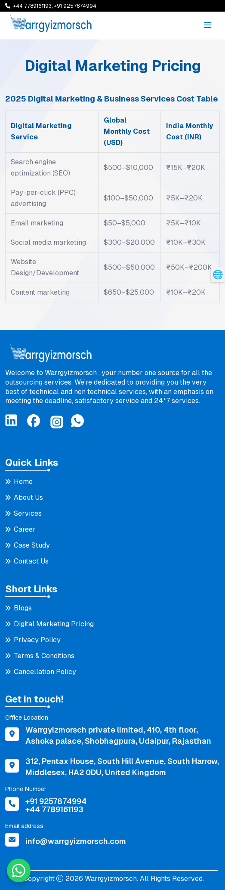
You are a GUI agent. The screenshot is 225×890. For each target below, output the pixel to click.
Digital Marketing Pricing (54, 623)
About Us (28, 497)
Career (25, 529)
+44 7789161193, (33, 6)
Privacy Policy (37, 639)
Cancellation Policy (45, 671)
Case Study (32, 545)
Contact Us (31, 561)
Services (28, 513)
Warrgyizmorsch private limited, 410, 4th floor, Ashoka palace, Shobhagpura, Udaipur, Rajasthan (118, 735)
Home (23, 481)
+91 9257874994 (75, 6)
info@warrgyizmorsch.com (75, 841)
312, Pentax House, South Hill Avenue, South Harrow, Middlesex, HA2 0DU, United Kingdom (122, 766)
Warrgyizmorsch (110, 878)
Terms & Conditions (44, 655)
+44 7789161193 (54, 809)
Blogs (23, 608)
